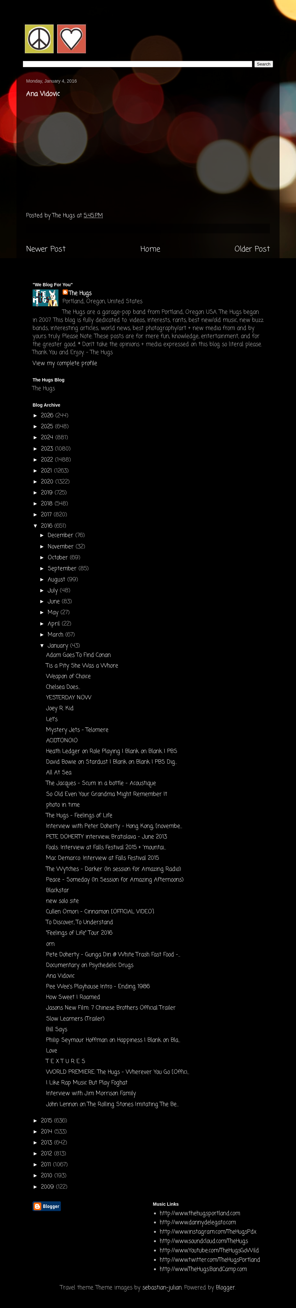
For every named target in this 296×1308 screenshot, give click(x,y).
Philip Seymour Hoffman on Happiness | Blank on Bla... (113, 1040)
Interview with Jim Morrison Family (91, 1094)
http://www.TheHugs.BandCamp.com (203, 1269)
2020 (48, 482)
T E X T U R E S (65, 1062)
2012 (47, 1154)
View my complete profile (65, 364)
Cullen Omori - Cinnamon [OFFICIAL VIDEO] (100, 912)
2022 (48, 460)
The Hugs (80, 293)
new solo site (62, 901)
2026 (48, 416)
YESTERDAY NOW (68, 698)
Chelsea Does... (63, 687)
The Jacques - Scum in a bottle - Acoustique (101, 783)
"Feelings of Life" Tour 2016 (79, 933)
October (59, 558)
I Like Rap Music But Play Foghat (87, 1083)
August (57, 580)
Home (150, 249)
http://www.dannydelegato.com (198, 1223)
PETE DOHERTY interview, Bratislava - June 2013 (106, 837)
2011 (47, 1165)
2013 (47, 1143)
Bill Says (56, 1030)
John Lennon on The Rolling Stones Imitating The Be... (112, 1104)
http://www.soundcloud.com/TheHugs (204, 1241)
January (59, 646)
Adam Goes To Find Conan (78, 655)
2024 (48, 438)
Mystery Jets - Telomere (77, 730)
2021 (47, 471)
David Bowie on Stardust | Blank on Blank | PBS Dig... (111, 762)
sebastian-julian (162, 1288)
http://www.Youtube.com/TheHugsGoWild (209, 1251)
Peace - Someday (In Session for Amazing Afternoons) (115, 880)
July (54, 591)
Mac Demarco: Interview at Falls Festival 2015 (102, 858)
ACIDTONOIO (62, 741)
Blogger (225, 1288)
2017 (47, 515)
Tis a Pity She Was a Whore (82, 666)
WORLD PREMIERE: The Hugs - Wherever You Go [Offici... (117, 1072)
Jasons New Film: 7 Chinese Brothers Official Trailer (111, 1008)
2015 (47, 1121)
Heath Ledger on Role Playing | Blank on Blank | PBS (111, 751)
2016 (47, 526)
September (63, 569)
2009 (48, 1187)
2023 (48, 449)
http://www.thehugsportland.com (200, 1214)
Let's (51, 719)
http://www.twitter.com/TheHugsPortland (210, 1260)
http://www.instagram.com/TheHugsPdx (208, 1232)
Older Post (252, 249)
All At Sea (58, 773)
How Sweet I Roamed (73, 997)
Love (51, 1051)
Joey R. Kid (60, 709)
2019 (48, 493)
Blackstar (57, 891)
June (55, 602)
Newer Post (46, 249)
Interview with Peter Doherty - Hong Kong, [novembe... (114, 826)
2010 (47, 1176)
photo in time (63, 805)
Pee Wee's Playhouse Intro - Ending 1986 (98, 987)
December (61, 536)
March (56, 635)
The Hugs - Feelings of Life (79, 816)
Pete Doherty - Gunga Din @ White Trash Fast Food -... (113, 955)
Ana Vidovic (60, 976)
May (54, 613)
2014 (47, 1132)
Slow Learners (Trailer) (75, 1019)
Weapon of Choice (68, 677)
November (62, 547)
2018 (48, 504)
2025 (48, 427)
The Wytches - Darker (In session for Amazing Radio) (113, 869)
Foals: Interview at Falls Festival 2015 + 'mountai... (106, 848)
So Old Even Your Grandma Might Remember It (106, 794)
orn (50, 944)
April (55, 624)
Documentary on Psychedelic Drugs (89, 965)
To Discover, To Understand (79, 922)
